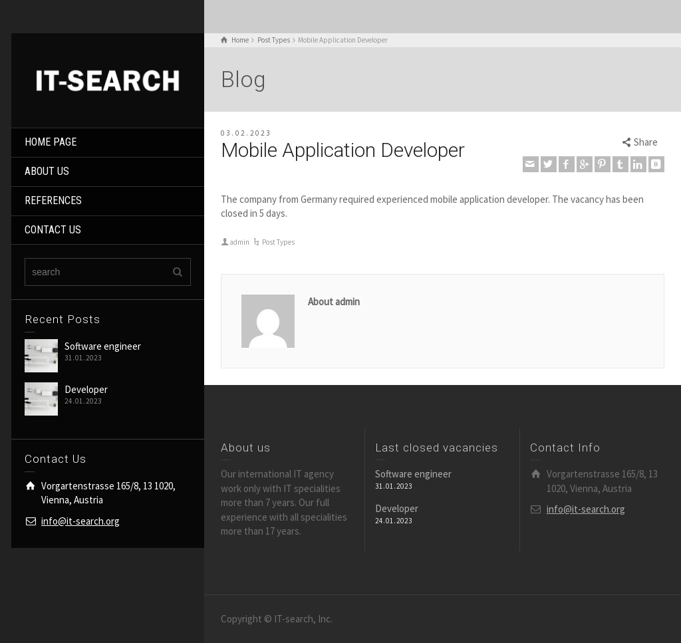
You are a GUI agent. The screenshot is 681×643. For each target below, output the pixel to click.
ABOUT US (47, 171)
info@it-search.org (80, 521)
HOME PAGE (50, 142)
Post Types (278, 242)
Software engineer (103, 346)
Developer (86, 389)
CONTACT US (53, 229)
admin (239, 242)
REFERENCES (53, 200)
